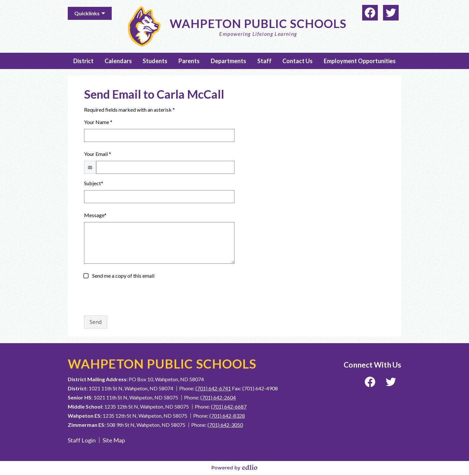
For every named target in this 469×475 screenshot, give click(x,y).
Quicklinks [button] (87, 13)
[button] (83, 61)
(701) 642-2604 (218, 397)
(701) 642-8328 (227, 415)
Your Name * (98, 122)
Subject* (93, 183)
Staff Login (82, 440)
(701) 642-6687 (229, 406)
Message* (95, 215)
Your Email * (97, 154)
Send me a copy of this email (122, 275)
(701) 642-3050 (225, 425)
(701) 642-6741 (213, 388)
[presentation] (133, 297)
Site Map (114, 440)
